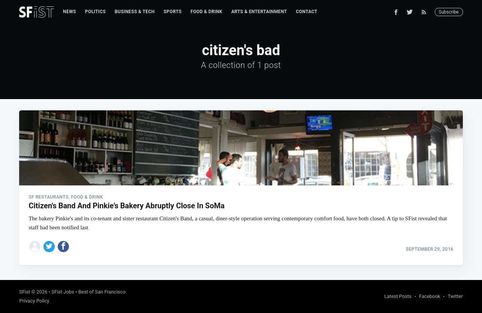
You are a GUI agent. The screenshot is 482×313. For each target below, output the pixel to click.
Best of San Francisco (102, 292)
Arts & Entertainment (259, 11)
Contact (306, 11)
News (69, 11)
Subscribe (449, 12)
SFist (24, 292)
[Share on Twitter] (49, 246)
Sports (173, 11)
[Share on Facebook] (63, 246)
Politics (95, 11)
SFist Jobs (62, 292)
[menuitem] (69, 12)
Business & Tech (135, 11)
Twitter (455, 296)
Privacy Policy (34, 301)
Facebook (429, 296)
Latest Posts (398, 296)
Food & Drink (206, 11)
